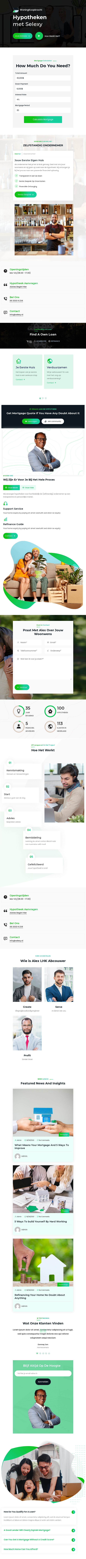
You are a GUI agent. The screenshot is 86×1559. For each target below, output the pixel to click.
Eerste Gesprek (26, 194)
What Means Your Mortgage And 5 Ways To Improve (42, 1147)
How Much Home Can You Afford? (21, 1549)
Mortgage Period (22, 105)
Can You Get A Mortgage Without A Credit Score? (29, 1539)
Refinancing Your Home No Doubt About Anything (40, 1296)
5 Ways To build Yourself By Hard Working (41, 1221)
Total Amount (21, 73)
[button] (40, 398)
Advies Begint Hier (18, 286)
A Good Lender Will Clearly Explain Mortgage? (27, 1530)
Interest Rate (20, 94)
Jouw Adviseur (22, 36)
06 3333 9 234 (16, 300)
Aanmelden (43, 1382)
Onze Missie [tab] (11, 487)
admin (19, 1140)
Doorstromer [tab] (29, 154)
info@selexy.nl (16, 314)
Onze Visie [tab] (28, 487)
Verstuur (22, 687)
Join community (52, 421)
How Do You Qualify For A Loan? (19, 1511)
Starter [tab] (18, 154)
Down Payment (21, 84)
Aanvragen (31, 421)
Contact (20, 379)
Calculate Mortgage (43, 119)
